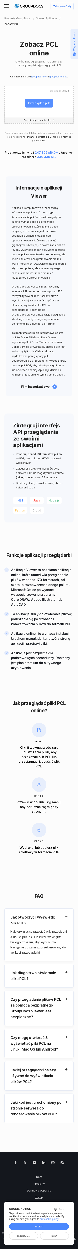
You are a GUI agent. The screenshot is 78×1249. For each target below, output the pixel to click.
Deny (54, 1236)
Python (20, 510)
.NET (20, 500)
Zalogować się (62, 6)
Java (36, 500)
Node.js (54, 500)
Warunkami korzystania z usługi (39, 137)
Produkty (39, 1183)
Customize (23, 1236)
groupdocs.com (39, 76)
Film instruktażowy (35, 386)
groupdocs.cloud (58, 76)
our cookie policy (49, 1219)
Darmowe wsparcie (39, 1190)
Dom (39, 1176)
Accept (39, 1226)
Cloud (36, 510)
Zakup (39, 1197)
